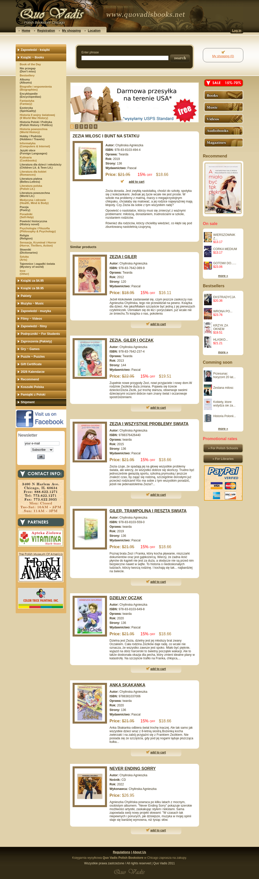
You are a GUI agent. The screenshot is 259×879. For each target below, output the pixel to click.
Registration (46, 30)
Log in (236, 30)
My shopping (71, 30)
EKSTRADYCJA (224, 297)
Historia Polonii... (224, 416)
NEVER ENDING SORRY (133, 768)
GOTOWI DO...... (224, 263)
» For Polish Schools (223, 448)
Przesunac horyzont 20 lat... (224, 375)
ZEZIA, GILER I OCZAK (132, 340)
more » (223, 276)
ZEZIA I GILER (123, 257)
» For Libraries (222, 459)
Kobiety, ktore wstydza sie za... (224, 403)
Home (26, 30)
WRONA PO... (222, 311)
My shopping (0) (223, 56)
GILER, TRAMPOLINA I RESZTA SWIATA (148, 511)
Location (94, 30)
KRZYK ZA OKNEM (220, 327)
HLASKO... (220, 339)
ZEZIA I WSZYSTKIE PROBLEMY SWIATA (149, 424)
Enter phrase (90, 52)
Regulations (121, 852)
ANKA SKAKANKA (127, 685)
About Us (139, 852)
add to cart (158, 324)
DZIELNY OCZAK (126, 598)
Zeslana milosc (223, 388)
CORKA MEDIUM (225, 249)
